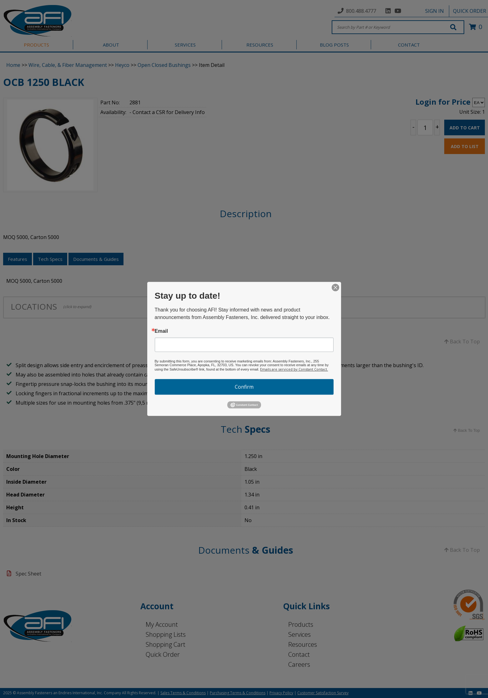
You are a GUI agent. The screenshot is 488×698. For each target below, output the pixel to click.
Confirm (244, 386)
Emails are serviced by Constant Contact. (294, 369)
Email (161, 331)
